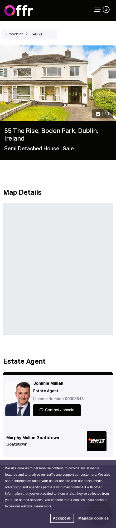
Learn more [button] (42, 506)
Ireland (36, 34)
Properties (14, 34)
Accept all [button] (62, 518)
